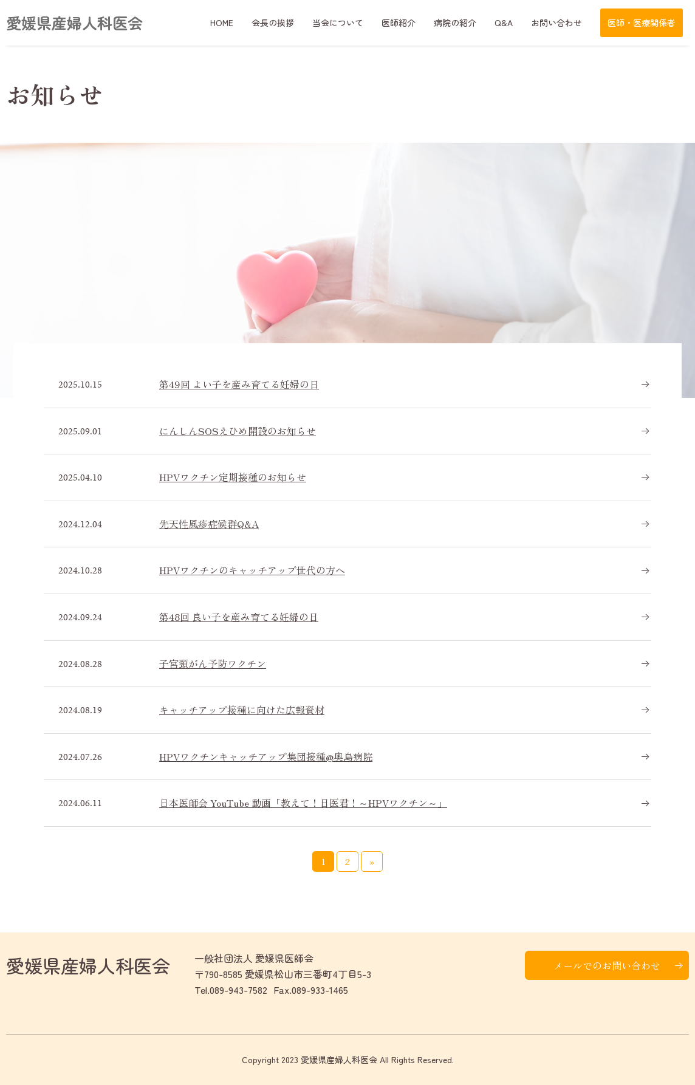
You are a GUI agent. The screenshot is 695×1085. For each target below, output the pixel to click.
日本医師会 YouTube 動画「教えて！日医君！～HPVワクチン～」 (303, 802)
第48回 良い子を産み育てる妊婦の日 (238, 616)
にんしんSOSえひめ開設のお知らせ (237, 430)
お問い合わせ (556, 22)
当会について (337, 22)
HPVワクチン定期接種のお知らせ (232, 477)
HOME (221, 22)
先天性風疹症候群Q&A (209, 523)
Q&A (504, 22)
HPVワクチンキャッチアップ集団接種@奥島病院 (265, 756)
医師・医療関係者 (642, 22)
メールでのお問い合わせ (606, 965)
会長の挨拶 (273, 22)
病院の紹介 (455, 22)
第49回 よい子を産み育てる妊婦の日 (239, 384)
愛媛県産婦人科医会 (74, 22)
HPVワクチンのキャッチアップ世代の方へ (252, 570)
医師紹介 (399, 22)
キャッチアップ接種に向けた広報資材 (241, 709)
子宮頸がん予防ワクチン (212, 663)
